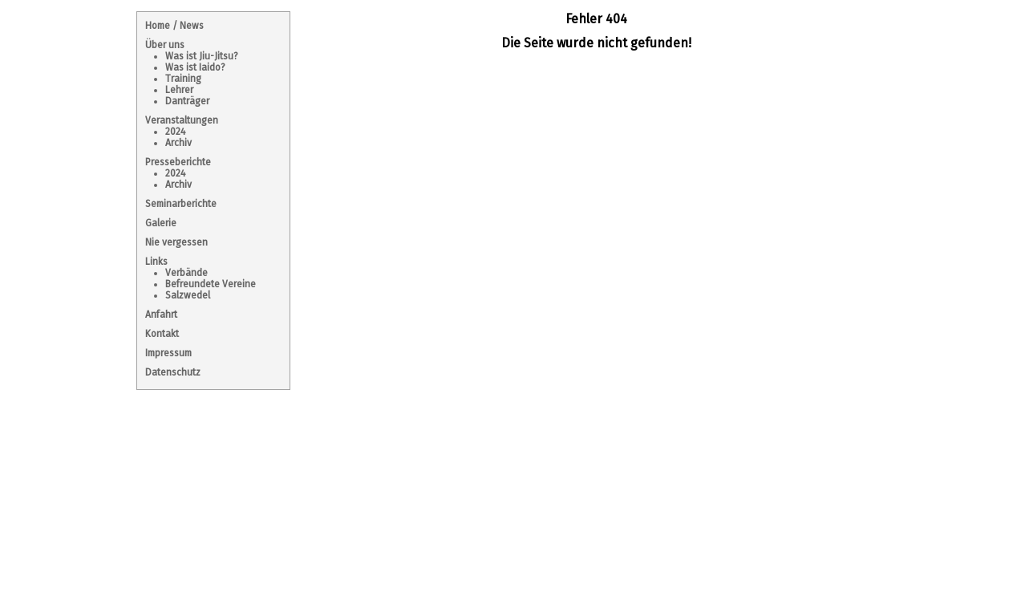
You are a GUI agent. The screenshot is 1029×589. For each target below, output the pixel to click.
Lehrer (179, 89)
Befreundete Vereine (210, 284)
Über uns (164, 45)
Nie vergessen (176, 242)
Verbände (186, 272)
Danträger (187, 101)
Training (183, 78)
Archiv (178, 142)
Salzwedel (187, 295)
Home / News (174, 25)
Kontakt (162, 333)
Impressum (168, 353)
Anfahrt (161, 314)
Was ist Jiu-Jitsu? (201, 56)
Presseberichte (178, 162)
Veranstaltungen (181, 120)
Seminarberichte (181, 203)
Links (156, 261)
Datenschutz (173, 372)
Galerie (160, 223)
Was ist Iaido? (195, 67)
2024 (175, 131)
